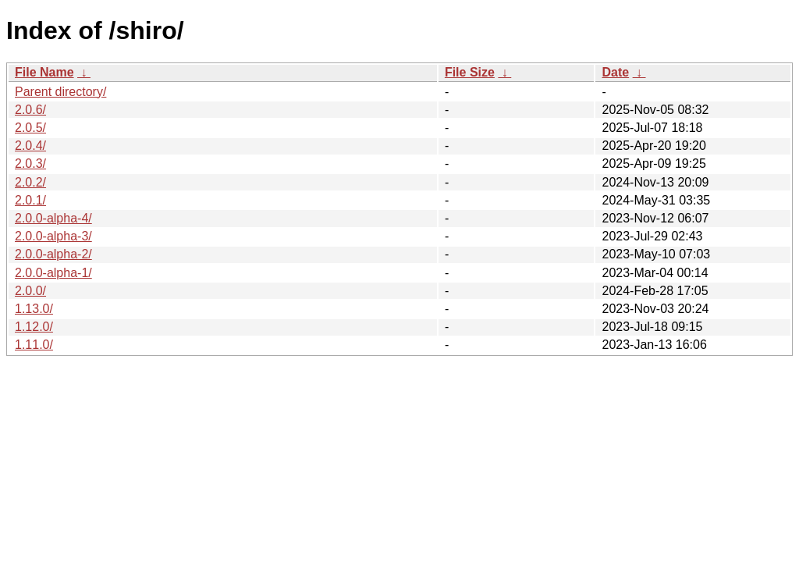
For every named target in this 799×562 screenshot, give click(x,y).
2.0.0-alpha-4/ (53, 218)
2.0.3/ (30, 163)
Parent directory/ (60, 91)
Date (615, 72)
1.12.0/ (34, 326)
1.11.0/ (34, 344)
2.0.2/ (30, 182)
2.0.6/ (30, 109)
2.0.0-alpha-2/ (53, 254)
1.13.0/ (34, 308)
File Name (44, 72)
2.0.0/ (30, 290)
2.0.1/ (30, 200)
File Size (470, 72)
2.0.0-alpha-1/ (53, 272)
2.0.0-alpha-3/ (53, 236)
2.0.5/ (30, 127)
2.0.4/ (30, 145)
